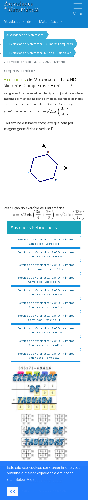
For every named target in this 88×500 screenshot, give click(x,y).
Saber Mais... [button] (26, 479)
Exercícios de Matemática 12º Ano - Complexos (40, 53)
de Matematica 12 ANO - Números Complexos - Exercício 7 (41, 82)
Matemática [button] (49, 21)
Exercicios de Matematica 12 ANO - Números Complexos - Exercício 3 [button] (45, 305)
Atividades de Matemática (25, 35)
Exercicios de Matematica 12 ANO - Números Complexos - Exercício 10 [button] (45, 279)
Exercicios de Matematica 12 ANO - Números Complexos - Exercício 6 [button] (45, 330)
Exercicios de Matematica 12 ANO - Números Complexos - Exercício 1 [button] (45, 241)
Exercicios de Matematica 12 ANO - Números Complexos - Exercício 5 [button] (45, 292)
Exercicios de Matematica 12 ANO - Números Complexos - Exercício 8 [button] (45, 343)
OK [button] (12, 491)
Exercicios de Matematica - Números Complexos (41, 44)
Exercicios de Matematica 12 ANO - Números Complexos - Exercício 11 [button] (45, 317)
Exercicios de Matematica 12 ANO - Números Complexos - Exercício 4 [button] (45, 355)
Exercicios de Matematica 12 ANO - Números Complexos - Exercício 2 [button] (45, 254)
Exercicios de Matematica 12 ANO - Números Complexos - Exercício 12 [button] (45, 267)
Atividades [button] (12, 21)
